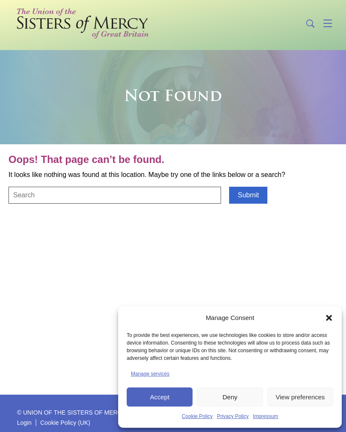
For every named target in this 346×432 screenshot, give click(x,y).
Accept (160, 397)
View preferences (300, 397)
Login (24, 422)
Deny (229, 397)
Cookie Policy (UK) (65, 422)
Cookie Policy (197, 416)
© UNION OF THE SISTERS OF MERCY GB (76, 412)
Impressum (265, 416)
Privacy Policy (233, 416)
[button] (329, 318)
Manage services (150, 374)
